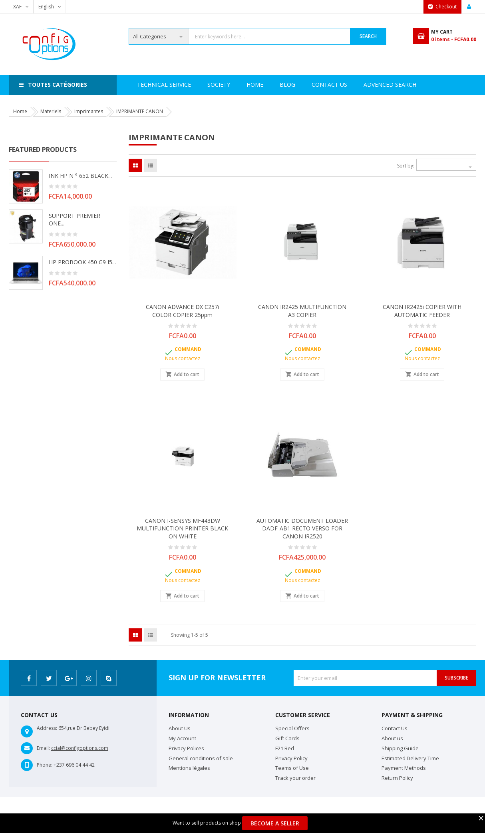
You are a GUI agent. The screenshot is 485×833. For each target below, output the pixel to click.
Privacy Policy (291, 758)
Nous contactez (182, 358)
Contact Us (368, 84)
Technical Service (236, 84)
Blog (411, 84)
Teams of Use (292, 767)
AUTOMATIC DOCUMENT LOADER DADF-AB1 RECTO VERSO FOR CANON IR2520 (302, 528)
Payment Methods (404, 767)
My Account (182, 738)
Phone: (44, 764)
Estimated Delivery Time (410, 758)
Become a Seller (274, 823)
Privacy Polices (186, 748)
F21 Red (284, 748)
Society (181, 84)
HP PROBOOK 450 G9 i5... (82, 262)
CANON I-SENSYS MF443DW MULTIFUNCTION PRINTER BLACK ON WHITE (182, 528)
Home (145, 84)
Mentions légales (189, 767)
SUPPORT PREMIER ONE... (74, 219)
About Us (180, 728)
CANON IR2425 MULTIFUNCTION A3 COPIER (302, 311)
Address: (47, 728)
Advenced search (306, 84)
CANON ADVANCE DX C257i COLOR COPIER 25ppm (182, 311)
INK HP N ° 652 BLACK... (80, 175)
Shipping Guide (400, 748)
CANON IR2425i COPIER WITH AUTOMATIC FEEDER (422, 311)
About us (392, 738)
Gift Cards (287, 738)
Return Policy (397, 777)
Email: (43, 748)
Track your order (295, 777)
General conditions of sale (201, 758)
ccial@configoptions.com (79, 748)
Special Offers (292, 728)
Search (368, 36)
